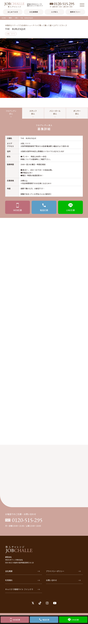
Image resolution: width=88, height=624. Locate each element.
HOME (4, 18)
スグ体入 (54, 12)
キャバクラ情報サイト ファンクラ (22, 589)
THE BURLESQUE (26, 18)
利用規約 (22, 580)
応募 (17, 210)
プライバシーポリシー (63, 571)
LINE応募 (75, 619)
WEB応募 (16, 619)
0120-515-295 (64, 4)
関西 (10, 18)
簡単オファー (75, 12)
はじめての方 (13, 12)
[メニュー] (82, 5)
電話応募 (45, 619)
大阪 (16, 18)
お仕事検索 (33, 12)
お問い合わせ (63, 580)
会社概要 (22, 571)
